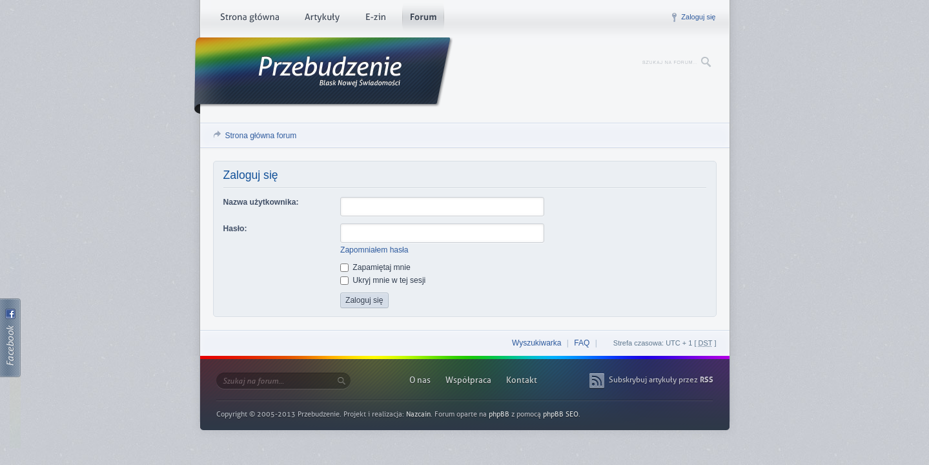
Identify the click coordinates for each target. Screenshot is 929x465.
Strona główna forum (261, 135)
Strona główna (249, 19)
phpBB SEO (560, 414)
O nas (420, 380)
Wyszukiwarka (537, 342)
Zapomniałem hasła (374, 249)
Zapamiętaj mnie (375, 267)
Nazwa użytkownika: (261, 202)
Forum (423, 19)
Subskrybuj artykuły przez (661, 379)
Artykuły (322, 19)
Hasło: (235, 228)
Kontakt (521, 380)
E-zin (375, 19)
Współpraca (468, 380)
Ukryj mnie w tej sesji (382, 280)
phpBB (499, 414)
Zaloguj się (698, 17)
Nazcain (418, 414)
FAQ (581, 342)
